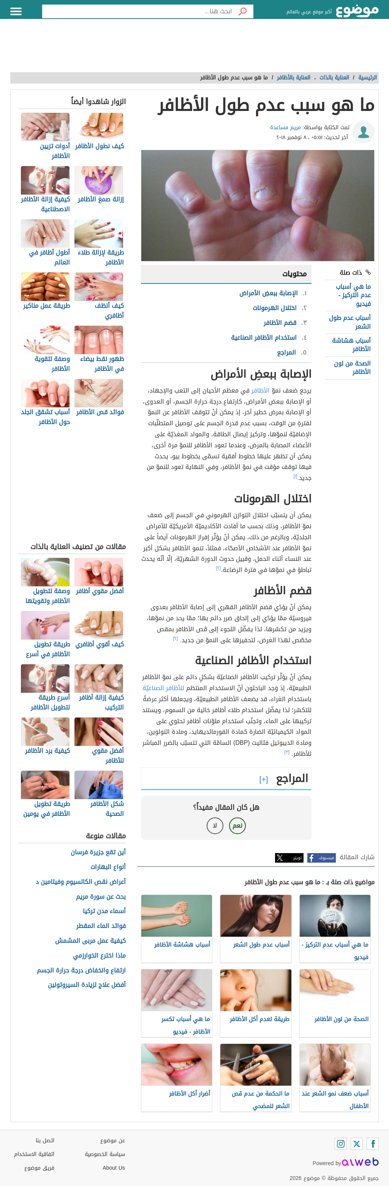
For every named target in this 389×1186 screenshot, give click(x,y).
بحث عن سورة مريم (101, 897)
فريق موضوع (39, 1168)
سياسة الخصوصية (105, 1154)
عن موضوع (112, 1140)
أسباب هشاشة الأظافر (351, 345)
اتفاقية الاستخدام (34, 1154)
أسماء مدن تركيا (104, 911)
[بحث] (242, 11)
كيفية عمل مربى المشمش (90, 941)
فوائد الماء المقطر (101, 926)
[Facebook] (373, 1144)
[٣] (287, 752)
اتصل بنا (45, 1140)
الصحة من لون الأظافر (352, 368)
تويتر (297, 858)
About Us (114, 1168)
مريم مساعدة (285, 127)
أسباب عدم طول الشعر (350, 322)
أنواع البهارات (108, 867)
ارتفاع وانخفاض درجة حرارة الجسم (81, 970)
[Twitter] (357, 1144)
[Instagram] (341, 1144)
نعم (237, 825)
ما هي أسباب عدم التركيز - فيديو (353, 295)
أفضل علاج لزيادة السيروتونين (87, 985)
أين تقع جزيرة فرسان (98, 852)
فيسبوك (326, 858)
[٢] (218, 568)
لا (215, 825)
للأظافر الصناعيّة (163, 688)
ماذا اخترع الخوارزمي (99, 955)
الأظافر (260, 390)
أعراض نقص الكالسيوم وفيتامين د (81, 882)
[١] (295, 476)
